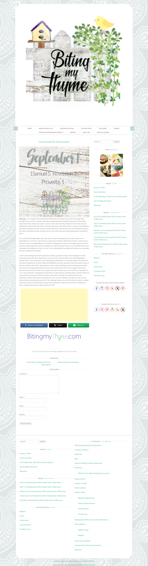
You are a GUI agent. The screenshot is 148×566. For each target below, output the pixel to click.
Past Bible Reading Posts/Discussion (63, 351)
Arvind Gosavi (99, 237)
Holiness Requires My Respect (69, 362)
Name (22, 397)
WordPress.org (99, 275)
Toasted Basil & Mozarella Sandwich (88, 545)
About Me (86, 132)
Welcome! (78, 550)
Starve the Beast (100, 192)
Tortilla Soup (83, 514)
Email (21, 406)
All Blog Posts (86, 128)
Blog (76, 459)
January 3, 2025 (99, 187)
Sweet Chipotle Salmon (86, 503)
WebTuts (91, 561)
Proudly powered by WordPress (62, 561)
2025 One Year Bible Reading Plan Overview (94, 473)
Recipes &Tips (80, 492)
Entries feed (98, 267)
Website (22, 414)
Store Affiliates (80, 524)
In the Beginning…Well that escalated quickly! (110, 196)
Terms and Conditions (83, 541)
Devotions (78, 467)
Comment (23, 374)
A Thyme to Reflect (82, 450)
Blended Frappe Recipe (86, 498)
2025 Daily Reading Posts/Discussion (88, 445)
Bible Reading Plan (46, 128)
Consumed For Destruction (54, 141)
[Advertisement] (54, 305)
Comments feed (99, 271)
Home (30, 128)
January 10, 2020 (81, 483)
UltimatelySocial (89, 565)
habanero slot (99, 230)
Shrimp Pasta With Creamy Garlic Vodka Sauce (44, 482)
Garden (116, 128)
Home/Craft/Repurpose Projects (51, 132)
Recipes (73, 132)
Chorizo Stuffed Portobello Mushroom (88, 463)
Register (97, 258)
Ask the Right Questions (102, 201)
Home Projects (80, 479)
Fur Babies (103, 128)
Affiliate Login (83, 530)
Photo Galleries (103, 132)
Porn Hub (97, 244)
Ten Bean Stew (83, 509)
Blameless (97, 205)
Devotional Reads (67, 128)
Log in (96, 262)
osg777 (96, 223)
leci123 (96, 216)
